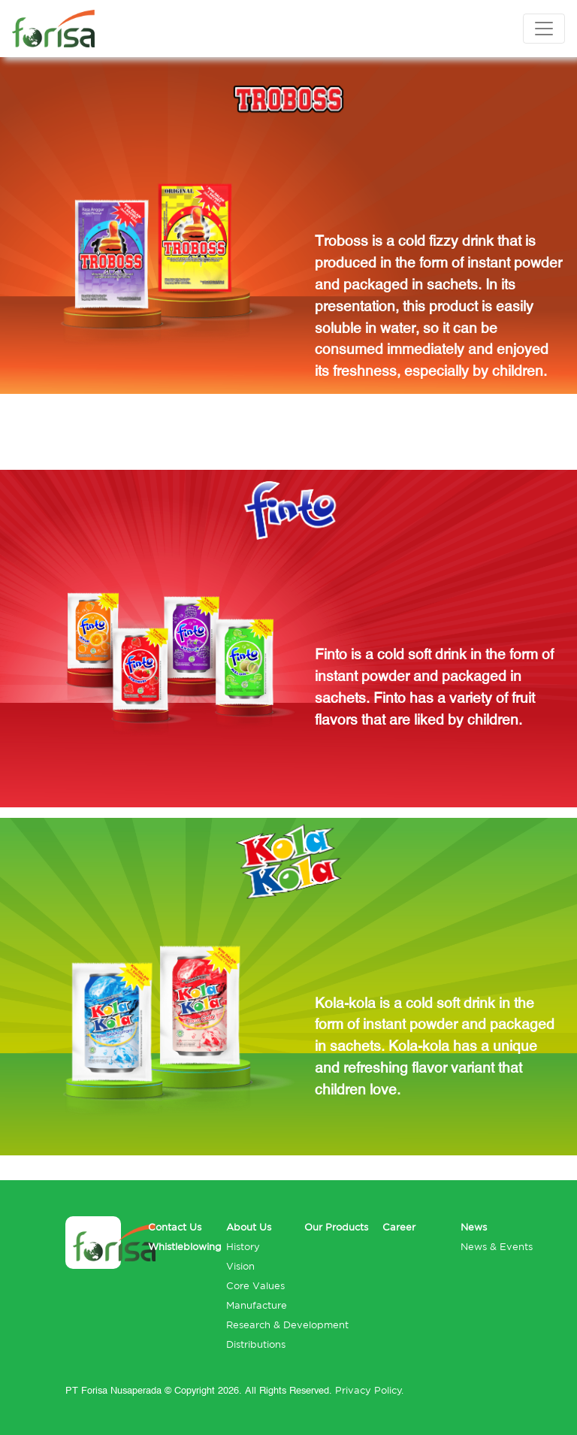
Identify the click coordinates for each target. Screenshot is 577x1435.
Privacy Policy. (369, 1390)
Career (398, 1227)
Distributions (255, 1344)
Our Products (336, 1227)
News (474, 1227)
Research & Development (287, 1325)
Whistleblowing (185, 1246)
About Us (248, 1227)
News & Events (497, 1246)
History (243, 1246)
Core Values (255, 1285)
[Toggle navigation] (544, 29)
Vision (240, 1266)
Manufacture (256, 1305)
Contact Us (174, 1227)
